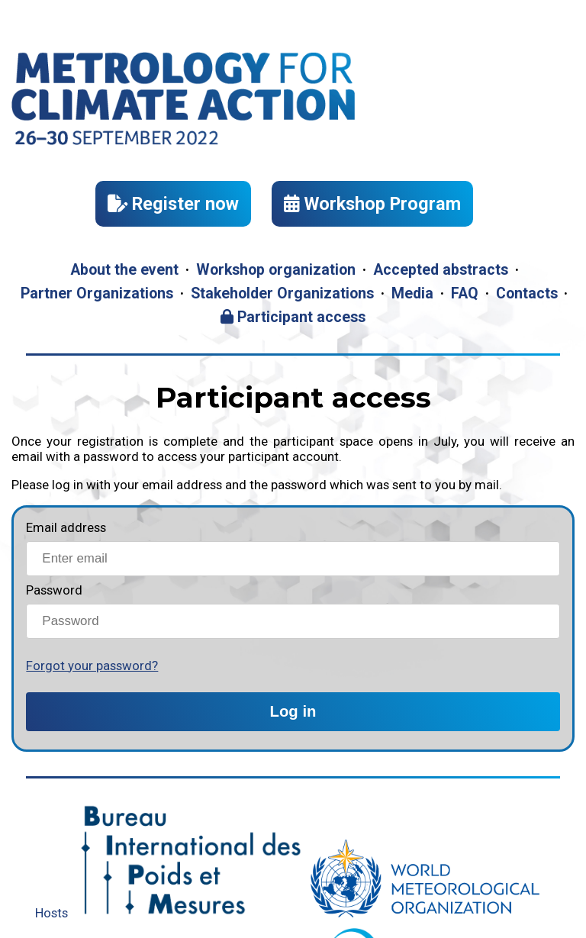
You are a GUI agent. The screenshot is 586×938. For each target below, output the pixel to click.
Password (54, 590)
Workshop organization (276, 270)
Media (412, 293)
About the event (124, 270)
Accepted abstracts (440, 270)
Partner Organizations (97, 293)
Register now (173, 203)
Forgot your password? (92, 665)
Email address (66, 527)
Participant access (293, 317)
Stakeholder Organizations (282, 293)
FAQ (464, 293)
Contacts (527, 293)
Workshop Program (372, 203)
